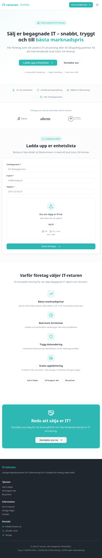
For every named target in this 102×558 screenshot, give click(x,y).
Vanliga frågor (8, 510)
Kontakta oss (71, 62)
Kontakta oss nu (51, 440)
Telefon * (11, 187)
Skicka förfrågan (50, 246)
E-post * (10, 175)
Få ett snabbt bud (81, 4)
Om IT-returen (8, 506)
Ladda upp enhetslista (38, 62)
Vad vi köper (32, 380)
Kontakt (5, 514)
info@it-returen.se (13, 526)
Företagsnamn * (14, 164)
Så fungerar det (52, 380)
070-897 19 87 (11, 531)
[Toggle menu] (97, 4)
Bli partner (70, 380)
